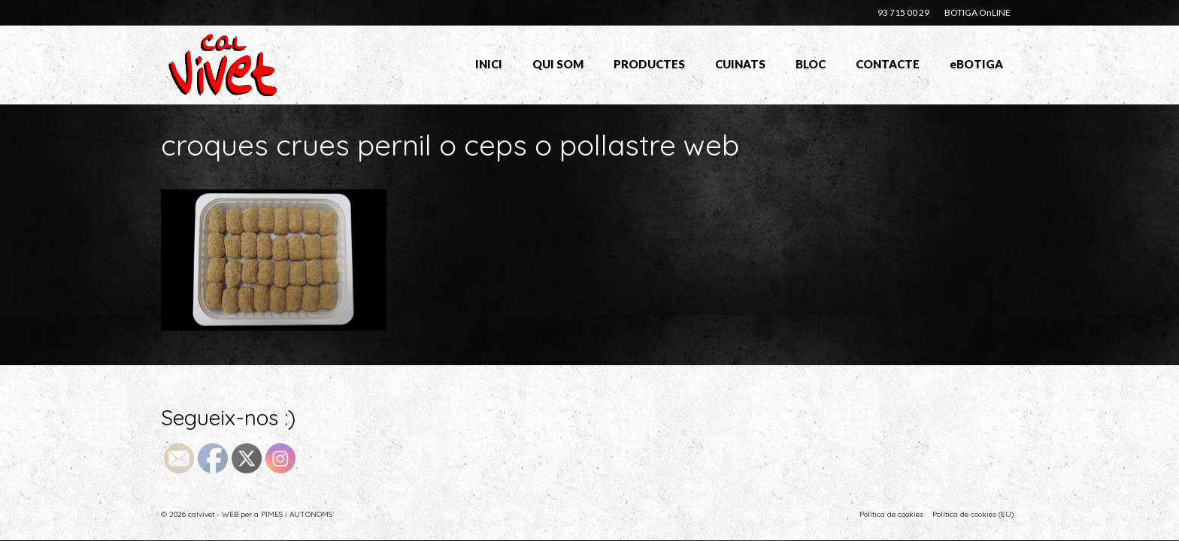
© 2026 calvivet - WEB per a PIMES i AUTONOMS (246, 514)
